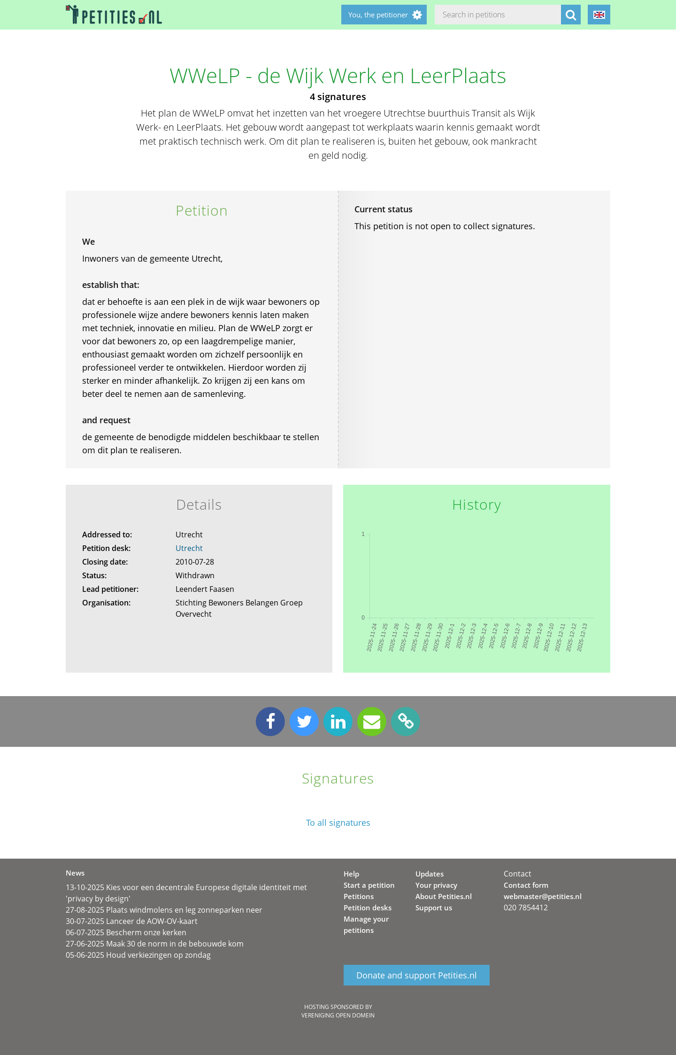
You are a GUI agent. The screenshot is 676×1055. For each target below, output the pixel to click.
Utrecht (189, 548)
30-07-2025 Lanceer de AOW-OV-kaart (132, 921)
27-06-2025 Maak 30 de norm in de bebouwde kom (155, 944)
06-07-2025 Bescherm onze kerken (126, 932)
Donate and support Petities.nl (416, 975)
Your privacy (436, 885)
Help (351, 873)
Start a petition (369, 885)
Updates (429, 873)
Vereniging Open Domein (338, 1015)
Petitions (359, 896)
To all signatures (338, 823)
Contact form (526, 885)
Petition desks (368, 907)
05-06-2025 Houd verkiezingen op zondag (138, 955)
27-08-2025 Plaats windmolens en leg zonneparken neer (164, 910)
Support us (433, 907)
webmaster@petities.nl (543, 896)
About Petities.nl (443, 896)
